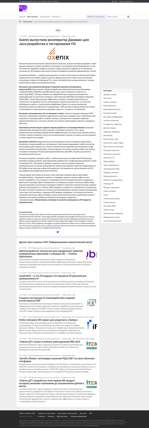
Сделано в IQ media (26, 416)
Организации (45, 17)
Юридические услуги (111, 217)
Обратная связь (62, 416)
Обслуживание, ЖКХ (111, 169)
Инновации (107, 135)
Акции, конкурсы (110, 102)
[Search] (116, 16)
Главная (22, 17)
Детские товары (109, 128)
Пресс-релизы (33, 16)
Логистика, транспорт (111, 154)
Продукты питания (110, 173)
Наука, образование (111, 165)
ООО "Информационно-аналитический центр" (44, 36)
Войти (115, 1)
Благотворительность (111, 109)
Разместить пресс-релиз (96, 17)
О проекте (41, 416)
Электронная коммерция (113, 213)
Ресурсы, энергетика (111, 188)
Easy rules (83, 413)
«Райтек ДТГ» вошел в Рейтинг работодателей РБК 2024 (49, 341)
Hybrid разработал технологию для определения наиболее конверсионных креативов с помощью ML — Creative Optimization (51, 254)
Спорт (105, 195)
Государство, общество (112, 124)
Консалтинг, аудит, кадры (85, 317)
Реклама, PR (108, 184)
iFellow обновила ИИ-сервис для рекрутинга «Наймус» (48, 320)
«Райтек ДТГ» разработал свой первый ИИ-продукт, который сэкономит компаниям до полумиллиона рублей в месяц (51, 383)
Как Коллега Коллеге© (112, 221)
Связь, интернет (109, 191)
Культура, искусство (111, 150)
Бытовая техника (110, 113)
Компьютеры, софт (68, 36)
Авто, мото (107, 98)
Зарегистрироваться (126, 1)
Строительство (109, 202)
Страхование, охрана (111, 199)
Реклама (51, 416)
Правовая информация (78, 416)
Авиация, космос (110, 95)
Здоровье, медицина (111, 132)
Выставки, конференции (112, 117)
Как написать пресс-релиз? (67, 413)
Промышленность (110, 176)
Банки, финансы (109, 106)
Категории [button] (56, 17)
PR (20, 22)
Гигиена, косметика (111, 121)
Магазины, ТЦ (108, 158)
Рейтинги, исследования (113, 180)
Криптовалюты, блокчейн (113, 147)
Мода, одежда (108, 161)
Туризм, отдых (109, 210)
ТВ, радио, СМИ (109, 206)
